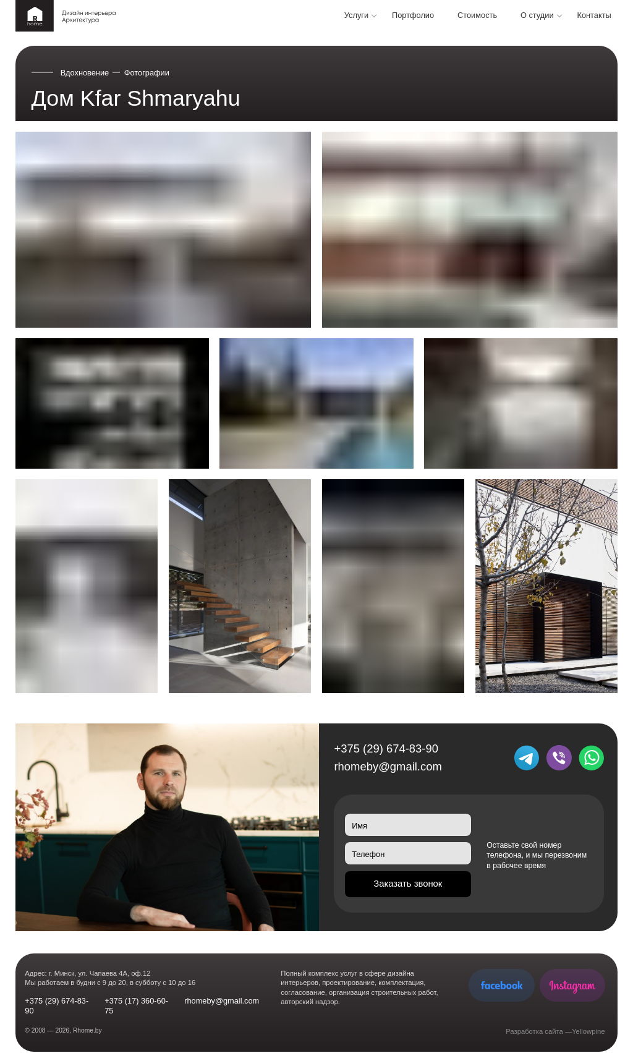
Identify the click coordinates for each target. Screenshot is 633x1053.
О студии (537, 15)
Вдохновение (85, 72)
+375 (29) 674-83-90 (386, 748)
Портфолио (413, 15)
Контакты (594, 15)
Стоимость (477, 15)
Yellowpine (588, 1031)
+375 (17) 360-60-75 (136, 1005)
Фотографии (146, 72)
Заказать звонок (407, 884)
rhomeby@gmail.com (387, 766)
